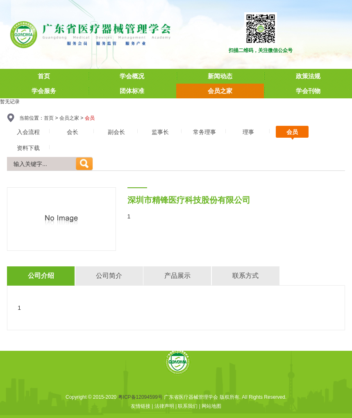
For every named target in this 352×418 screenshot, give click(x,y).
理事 (248, 132)
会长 (72, 132)
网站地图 (211, 406)
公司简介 (109, 275)
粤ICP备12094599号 (140, 397)
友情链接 (140, 406)
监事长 (160, 132)
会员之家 (69, 118)
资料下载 (28, 148)
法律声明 (164, 406)
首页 (49, 118)
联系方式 (245, 275)
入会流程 (28, 132)
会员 (292, 132)
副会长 (116, 132)
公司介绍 (41, 275)
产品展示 (177, 275)
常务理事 (204, 132)
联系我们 (188, 406)
